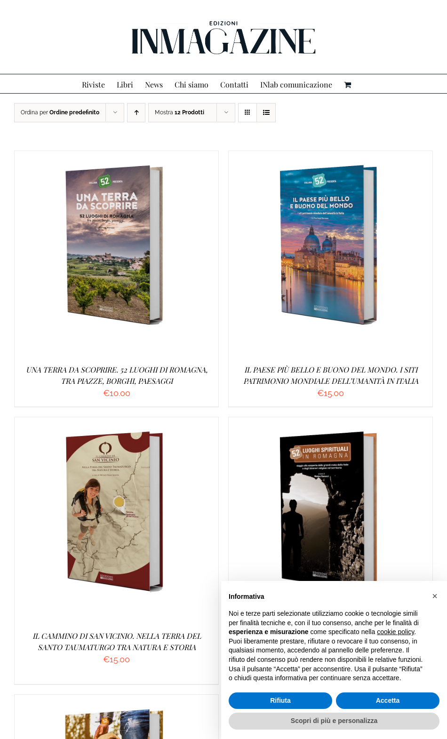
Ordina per (60, 112)
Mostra (179, 112)
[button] (434, 596)
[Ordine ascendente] (136, 112)
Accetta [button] (388, 700)
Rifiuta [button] (280, 700)
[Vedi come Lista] (266, 112)
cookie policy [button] (395, 632)
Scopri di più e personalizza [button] (334, 720)
